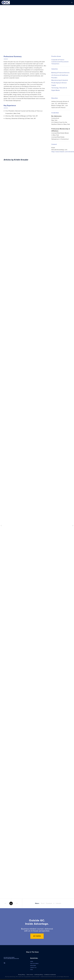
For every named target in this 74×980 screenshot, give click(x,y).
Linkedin (58, 904)
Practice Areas (34, 964)
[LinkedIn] (4, 963)
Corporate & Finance (57, 60)
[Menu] (71, 2)
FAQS (31, 970)
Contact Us (33, 968)
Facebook (49, 904)
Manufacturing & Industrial (59, 80)
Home (31, 962)
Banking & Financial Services (60, 73)
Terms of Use (30, 975)
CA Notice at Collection (50, 975)
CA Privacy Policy (38, 975)
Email (43, 904)
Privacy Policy (21, 975)
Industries (33, 966)
